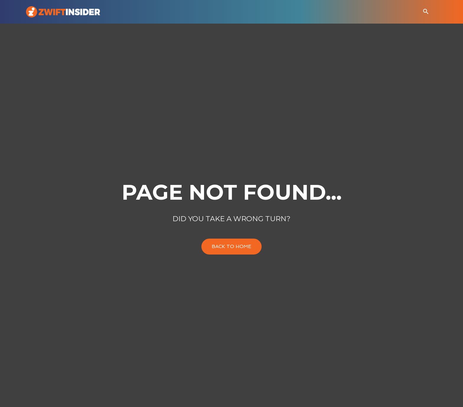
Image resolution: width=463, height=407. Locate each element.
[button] (426, 12)
